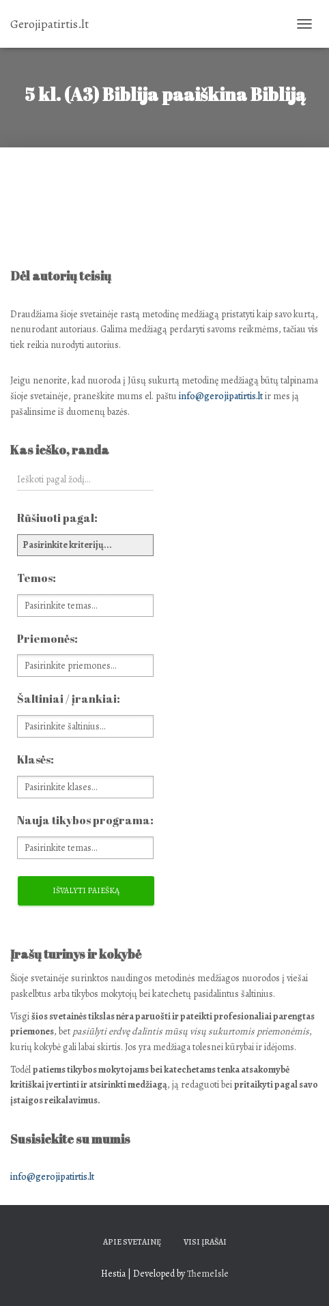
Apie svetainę (132, 1241)
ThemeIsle (208, 1273)
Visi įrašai (205, 1241)
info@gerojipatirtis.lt (221, 396)
